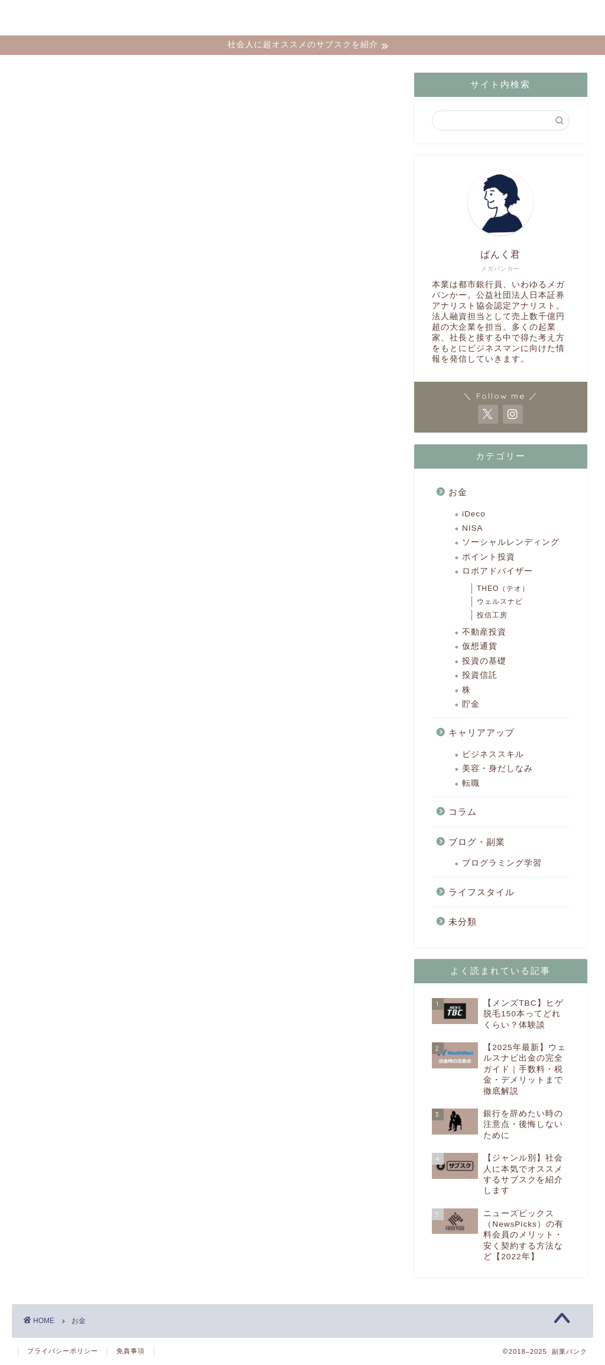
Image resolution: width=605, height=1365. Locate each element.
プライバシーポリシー (62, 1350)
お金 (457, 492)
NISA (472, 528)
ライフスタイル (481, 892)
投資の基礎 (484, 660)
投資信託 (479, 675)
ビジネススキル (493, 754)
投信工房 (492, 615)
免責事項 (130, 1350)
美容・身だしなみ (497, 768)
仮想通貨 (479, 646)
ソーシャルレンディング (511, 542)
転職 (471, 783)
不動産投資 (484, 632)
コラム (462, 812)
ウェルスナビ (500, 601)
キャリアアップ (481, 732)
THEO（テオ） (503, 588)
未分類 (462, 921)
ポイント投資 (488, 556)
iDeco (474, 513)
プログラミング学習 (502, 863)
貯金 (471, 704)
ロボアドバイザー (497, 571)
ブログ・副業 (476, 842)
